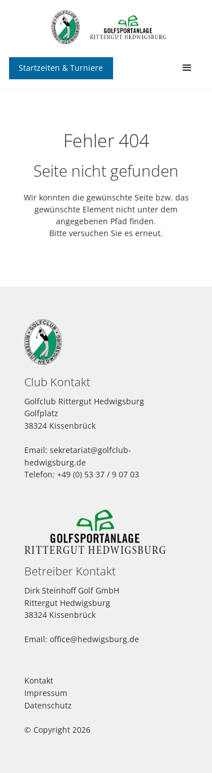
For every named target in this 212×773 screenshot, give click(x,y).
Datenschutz (48, 705)
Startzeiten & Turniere (61, 67)
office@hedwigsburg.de (94, 639)
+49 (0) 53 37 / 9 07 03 (98, 474)
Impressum (45, 692)
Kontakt (38, 680)
